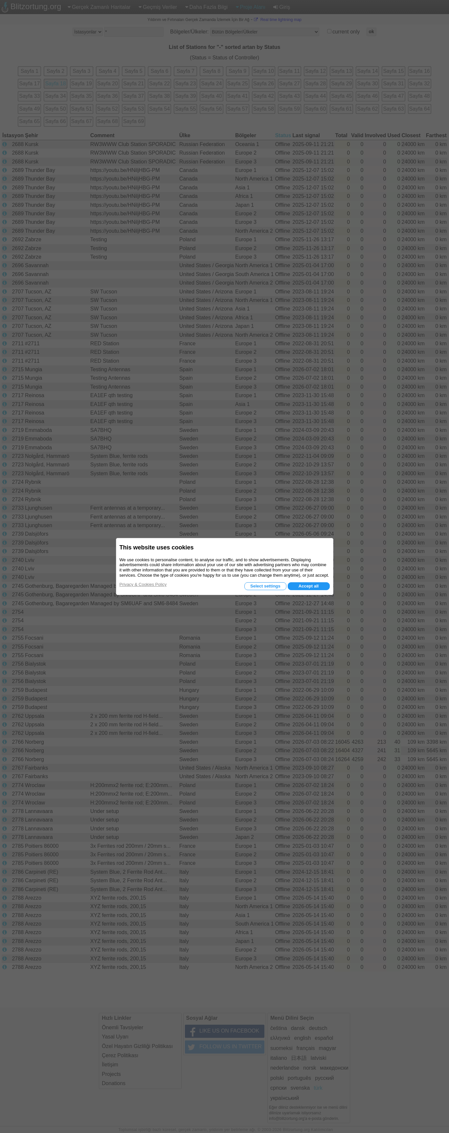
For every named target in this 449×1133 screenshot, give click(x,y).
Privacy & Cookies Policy (143, 584)
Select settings (265, 586)
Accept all (309, 586)
